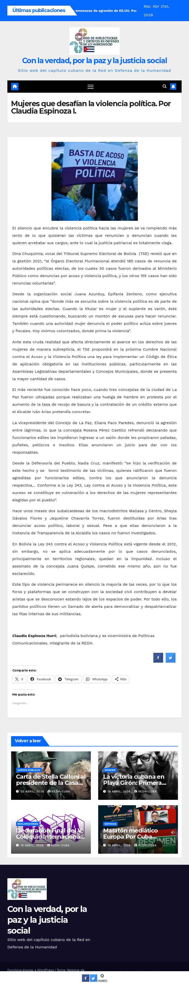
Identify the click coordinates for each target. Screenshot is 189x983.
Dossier (110, 770)
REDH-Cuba (59, 791)
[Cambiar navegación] (91, 86)
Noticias (110, 823)
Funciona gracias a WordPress (31, 970)
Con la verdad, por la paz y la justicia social (94, 60)
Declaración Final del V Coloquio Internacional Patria (49, 836)
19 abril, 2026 (120, 791)
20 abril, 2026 (33, 791)
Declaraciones (27, 823)
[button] (165, 86)
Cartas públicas (28, 770)
